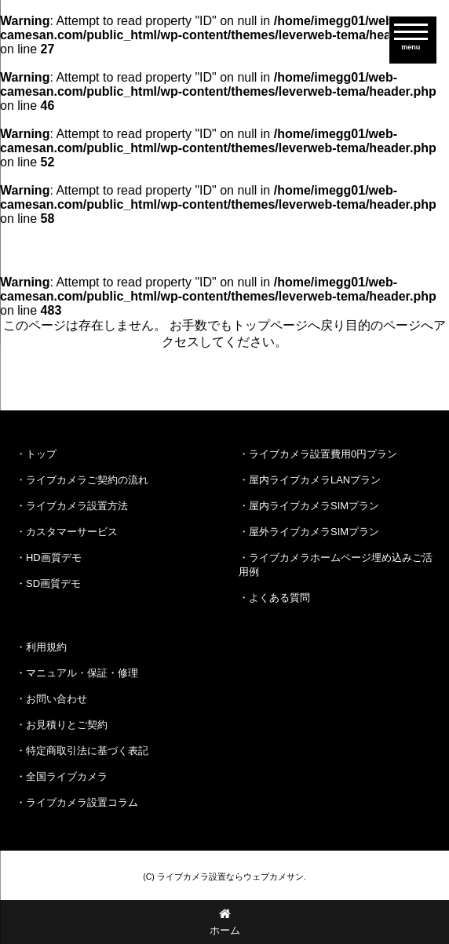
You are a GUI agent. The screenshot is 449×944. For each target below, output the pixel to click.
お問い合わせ (56, 699)
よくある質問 (279, 597)
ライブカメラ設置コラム (82, 802)
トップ (41, 454)
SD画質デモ (53, 583)
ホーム (225, 921)
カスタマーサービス (72, 532)
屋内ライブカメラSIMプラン (314, 506)
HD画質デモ (54, 557)
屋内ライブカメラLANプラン (315, 480)
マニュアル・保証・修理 (82, 673)
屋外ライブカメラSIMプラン (314, 532)
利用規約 (46, 647)
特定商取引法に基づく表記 (87, 750)
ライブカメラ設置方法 (77, 506)
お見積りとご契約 (67, 725)
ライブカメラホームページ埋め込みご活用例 (336, 565)
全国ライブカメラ (67, 776)
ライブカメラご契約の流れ (87, 480)
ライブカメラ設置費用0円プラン (323, 454)
